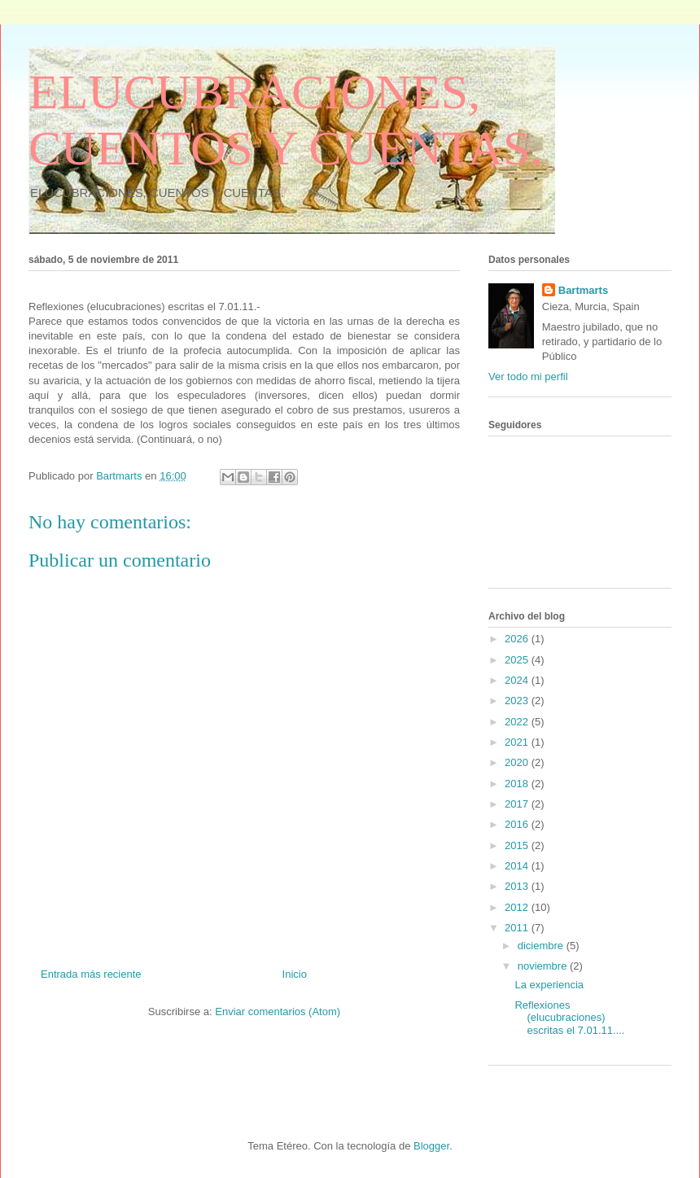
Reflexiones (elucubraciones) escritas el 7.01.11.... (569, 1017)
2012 (518, 907)
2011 (518, 928)
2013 (518, 886)
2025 (518, 660)
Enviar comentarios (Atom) (277, 1011)
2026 (518, 639)
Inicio (294, 974)
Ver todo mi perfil (528, 376)
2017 (518, 804)
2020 (518, 762)
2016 (518, 824)
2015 (518, 845)
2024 (518, 680)
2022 (518, 722)
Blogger (431, 1146)
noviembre (544, 966)
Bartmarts (583, 290)
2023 (518, 700)
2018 (518, 783)
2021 (518, 742)
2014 (518, 866)
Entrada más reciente (91, 974)
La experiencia (549, 985)
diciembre (542, 945)
